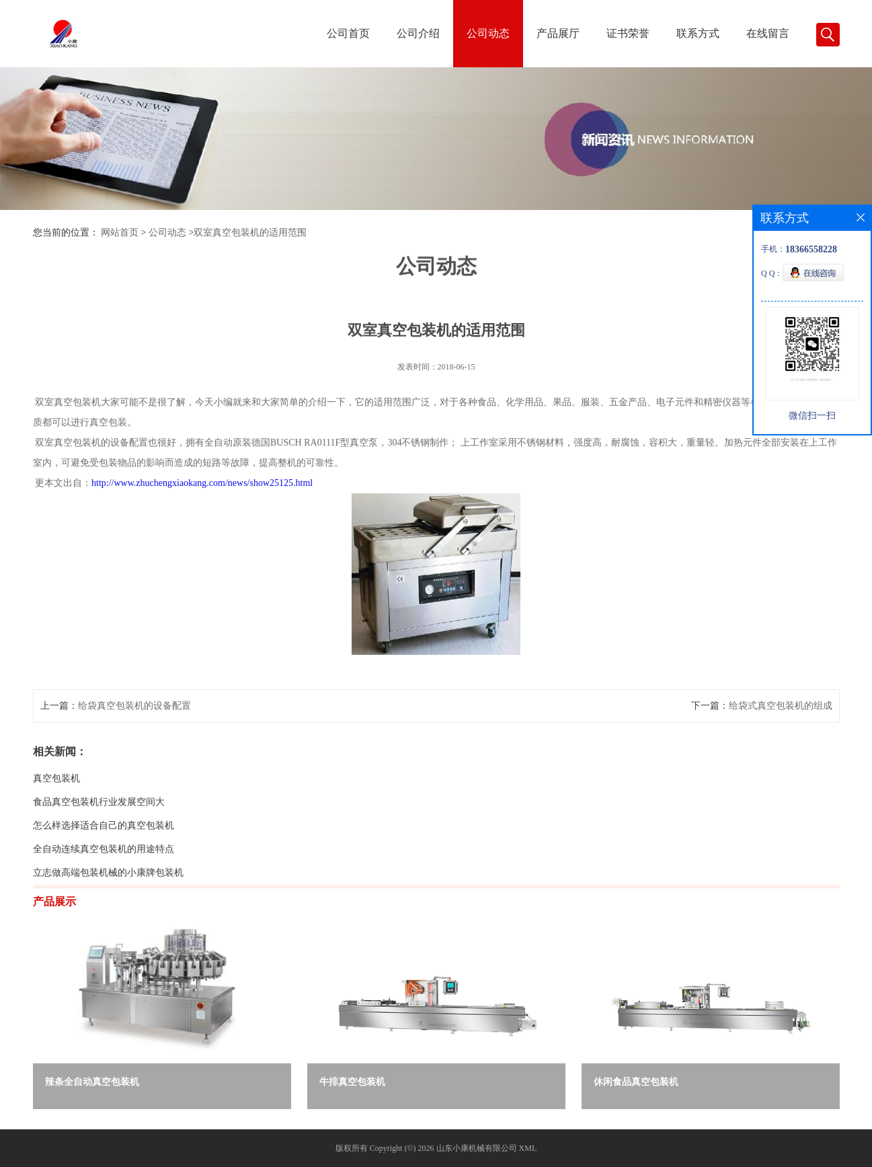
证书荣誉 (627, 33)
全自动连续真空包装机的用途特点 (103, 874)
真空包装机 (56, 803)
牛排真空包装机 (352, 1082)
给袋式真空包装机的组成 (780, 731)
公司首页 (348, 33)
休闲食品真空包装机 (636, 1082)
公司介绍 (418, 33)
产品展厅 (558, 33)
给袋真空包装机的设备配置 (134, 731)
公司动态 (488, 33)
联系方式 (697, 33)
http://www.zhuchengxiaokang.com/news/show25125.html (202, 508)
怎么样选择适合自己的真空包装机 (103, 850)
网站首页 (119, 232)
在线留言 (767, 33)
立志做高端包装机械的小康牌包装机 (108, 897)
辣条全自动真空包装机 (92, 1082)
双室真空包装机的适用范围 (250, 232)
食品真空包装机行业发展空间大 (99, 827)
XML (528, 1148)
